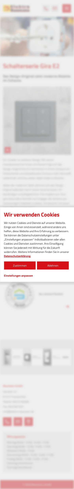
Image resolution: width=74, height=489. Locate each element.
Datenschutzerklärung (17, 256)
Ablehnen (52, 265)
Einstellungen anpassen (18, 275)
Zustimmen (20, 265)
